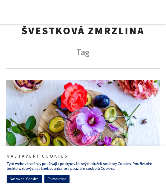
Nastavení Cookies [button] (24, 179)
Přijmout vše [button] (57, 179)
